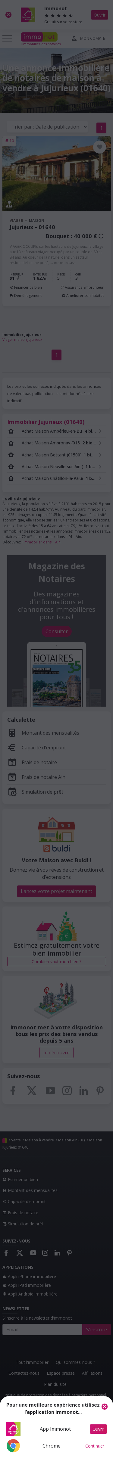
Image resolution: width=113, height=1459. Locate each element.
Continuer (94, 1446)
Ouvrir (98, 1429)
